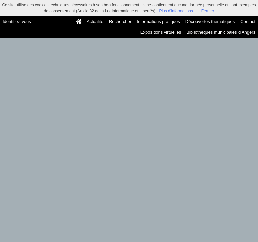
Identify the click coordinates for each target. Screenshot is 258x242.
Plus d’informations (176, 11)
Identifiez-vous (17, 21)
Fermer (207, 11)
